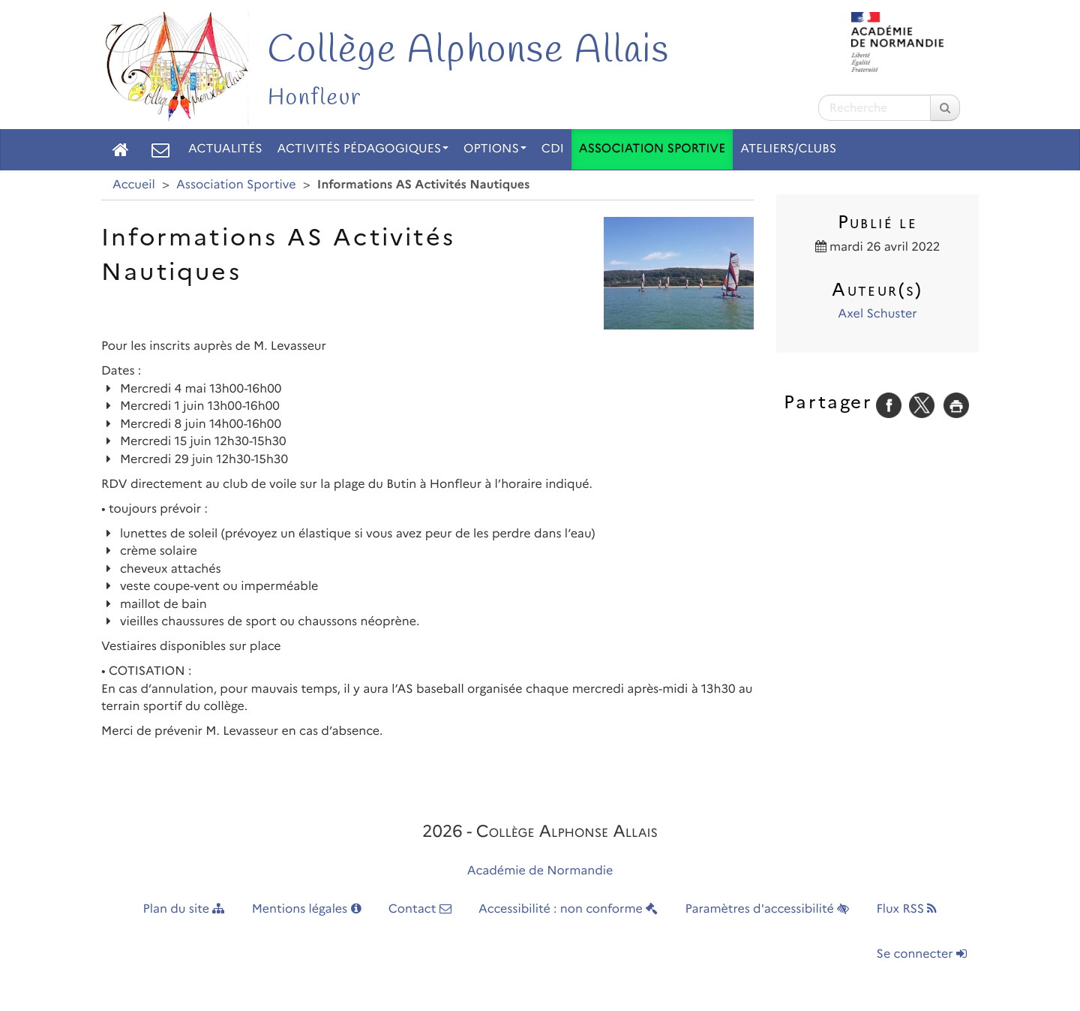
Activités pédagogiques (363, 149)
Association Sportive (652, 149)
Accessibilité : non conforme (568, 909)
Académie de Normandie (540, 871)
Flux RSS (906, 909)
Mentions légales (307, 909)
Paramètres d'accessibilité (768, 909)
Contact (420, 909)
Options (495, 149)
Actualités (225, 149)
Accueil (133, 185)
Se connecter (922, 954)
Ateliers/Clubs (788, 149)
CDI (553, 149)
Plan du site (184, 909)
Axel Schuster (877, 314)
